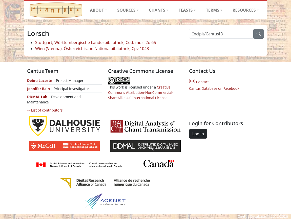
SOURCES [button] (126, 10)
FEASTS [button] (186, 10)
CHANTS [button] (157, 10)
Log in (198, 134)
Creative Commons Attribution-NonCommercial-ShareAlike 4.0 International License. (140, 92)
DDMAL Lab (37, 96)
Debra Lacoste (39, 80)
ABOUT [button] (97, 10)
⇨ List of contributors (45, 110)
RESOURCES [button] (244, 10)
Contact (199, 81)
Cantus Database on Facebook (214, 88)
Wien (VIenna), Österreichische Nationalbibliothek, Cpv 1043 (92, 48)
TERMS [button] (212, 10)
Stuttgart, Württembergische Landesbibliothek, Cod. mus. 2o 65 (95, 42)
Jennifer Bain (39, 88)
